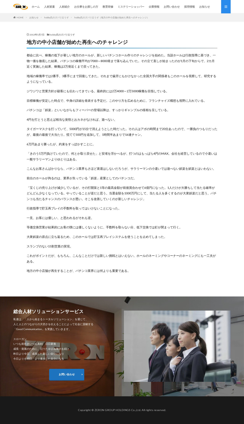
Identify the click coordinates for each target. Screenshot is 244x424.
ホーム (36, 6)
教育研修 (108, 6)
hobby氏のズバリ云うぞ (56, 17)
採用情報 (189, 6)
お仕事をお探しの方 (86, 6)
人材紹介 (64, 6)
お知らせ (204, 6)
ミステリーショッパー (131, 6)
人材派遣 (49, 6)
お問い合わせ (172, 6)
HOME (20, 17)
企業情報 (154, 6)
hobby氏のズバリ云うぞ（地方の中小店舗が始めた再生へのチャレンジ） (111, 17)
